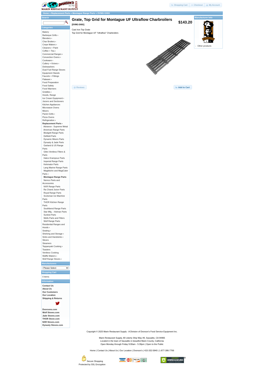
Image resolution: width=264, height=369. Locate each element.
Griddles (47, 92)
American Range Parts (54, 130)
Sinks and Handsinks (52, 237)
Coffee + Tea (49, 51)
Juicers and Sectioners (53, 101)
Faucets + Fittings (50, 76)
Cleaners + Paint (50, 48)
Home (46, 13)
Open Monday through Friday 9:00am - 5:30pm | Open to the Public (132, 344)
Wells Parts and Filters (54, 218)
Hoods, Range (49, 95)
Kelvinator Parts (51, 164)
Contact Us (102, 350)
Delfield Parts (50, 136)
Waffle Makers (49, 256)
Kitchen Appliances (51, 104)
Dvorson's (138, 350)
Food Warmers (49, 89)
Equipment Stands (51, 73)
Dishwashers (48, 67)
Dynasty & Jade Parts (54, 142)
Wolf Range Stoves (52, 259)
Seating (46, 231)
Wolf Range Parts (52, 221)
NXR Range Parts (52, 186)
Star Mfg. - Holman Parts (55, 212)
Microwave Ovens (50, 107)
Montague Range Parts (83, 13)
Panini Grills (48, 114)
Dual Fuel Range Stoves (53, 70)
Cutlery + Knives (50, 63)
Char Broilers (49, 41)
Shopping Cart (49, 272)
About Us (113, 350)
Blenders (47, 38)
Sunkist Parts (50, 215)
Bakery (45, 32)
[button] (179, 5)
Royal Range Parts (52, 193)
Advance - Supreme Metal (56, 126)
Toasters (46, 249)
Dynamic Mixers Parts (54, 139)
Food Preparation (50, 82)
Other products (204, 46)
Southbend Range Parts (55, 208)
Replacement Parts (60, 13)
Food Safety (48, 85)
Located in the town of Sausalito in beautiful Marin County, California (132, 341)
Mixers (45, 111)
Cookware (47, 60)
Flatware (47, 79)
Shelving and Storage (53, 234)
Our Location (126, 350)
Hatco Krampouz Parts (54, 158)
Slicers (45, 240)
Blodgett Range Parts (54, 133)
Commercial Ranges (52, 54)
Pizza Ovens (48, 117)
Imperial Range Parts (53, 161)
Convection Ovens (51, 57)
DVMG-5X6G (104, 13)
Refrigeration (49, 120)
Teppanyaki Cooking (52, 246)
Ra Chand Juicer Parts (54, 189)
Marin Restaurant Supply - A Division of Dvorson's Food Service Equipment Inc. (140, 331)
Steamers (46, 243)
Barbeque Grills (50, 35)
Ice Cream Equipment (53, 98)
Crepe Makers (49, 44)
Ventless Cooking (50, 252)
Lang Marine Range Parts (55, 167)
